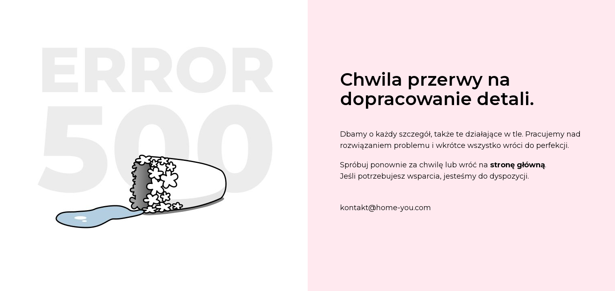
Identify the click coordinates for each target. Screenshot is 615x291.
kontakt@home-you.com (385, 207)
